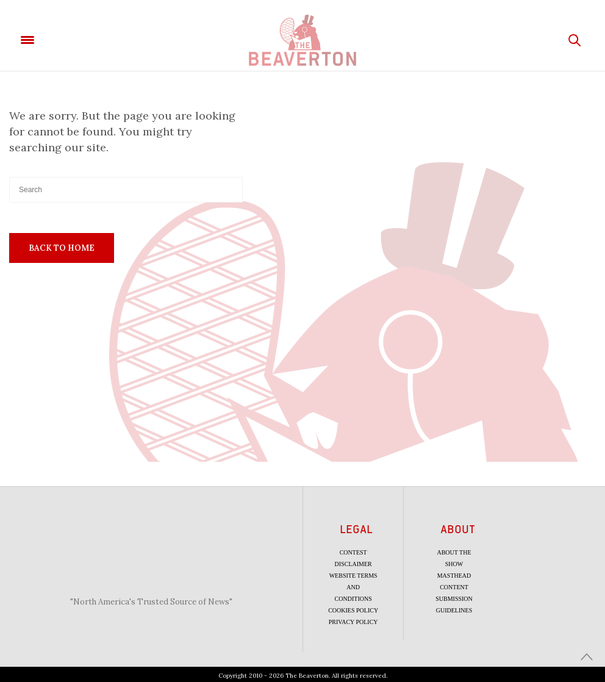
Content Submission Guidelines (454, 599)
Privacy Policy (353, 622)
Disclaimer (353, 564)
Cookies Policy (353, 610)
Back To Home (62, 248)
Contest (353, 552)
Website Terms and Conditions (353, 587)
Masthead (454, 575)
